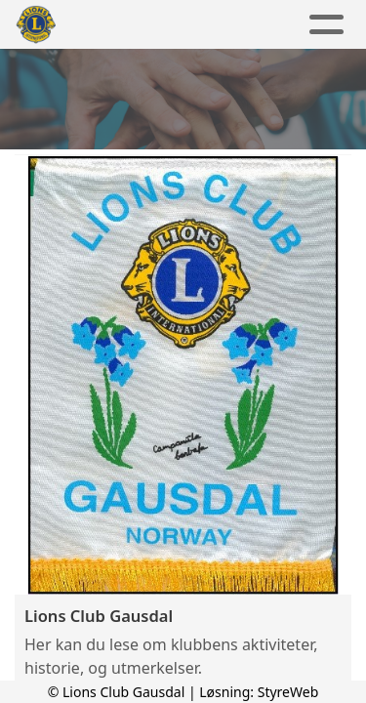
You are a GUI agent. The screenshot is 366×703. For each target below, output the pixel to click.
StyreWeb (288, 691)
